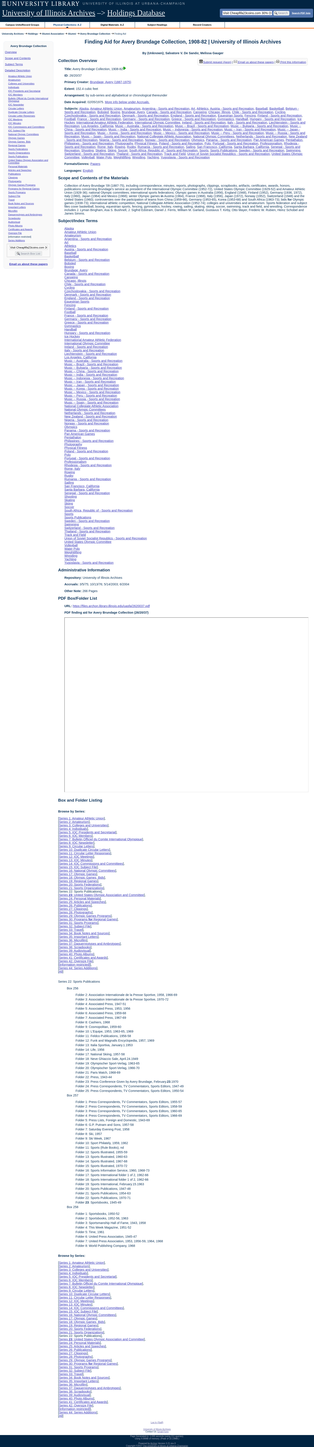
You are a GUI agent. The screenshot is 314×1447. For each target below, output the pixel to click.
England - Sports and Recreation (193, 115)
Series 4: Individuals (73, 829)
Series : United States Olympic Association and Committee (101, 895)
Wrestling (138, 157)
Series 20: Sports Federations (79, 884)
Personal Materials (17, 166)
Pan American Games (268, 140)
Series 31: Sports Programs (78, 923)
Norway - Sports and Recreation (167, 140)
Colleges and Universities (21, 83)
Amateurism (14, 80)
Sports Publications (18, 156)
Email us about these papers (28, 264)
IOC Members (15, 94)
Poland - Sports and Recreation (181, 143)
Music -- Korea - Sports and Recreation (124, 133)
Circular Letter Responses (21, 115)
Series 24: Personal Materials (79, 898)
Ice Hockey (72, 336)
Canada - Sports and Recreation (169, 112)
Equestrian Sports (230, 115)
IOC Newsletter (16, 104)
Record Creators (202, 25)
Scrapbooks (14, 218)
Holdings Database (136, 13)
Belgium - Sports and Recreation (87, 260)
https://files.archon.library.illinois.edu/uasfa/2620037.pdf (111, 606)
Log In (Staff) (157, 1422)
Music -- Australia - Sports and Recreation (144, 126)
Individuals (13, 87)
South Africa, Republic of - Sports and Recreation (163, 150)
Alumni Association (53, 33)
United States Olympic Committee (87, 542)
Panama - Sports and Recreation (229, 140)
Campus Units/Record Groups (22, 25)
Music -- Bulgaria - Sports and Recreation (259, 126)
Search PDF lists (301, 13)
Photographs (14, 181)
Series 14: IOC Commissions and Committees (91, 863)
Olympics (197, 140)
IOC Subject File (16, 130)
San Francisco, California (214, 147)
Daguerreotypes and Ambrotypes (25, 214)
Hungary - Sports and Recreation (273, 119)
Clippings (13, 177)
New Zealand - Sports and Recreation (90, 416)
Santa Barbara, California (251, 147)
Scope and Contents (18, 58)
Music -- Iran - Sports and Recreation (250, 129)
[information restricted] (74, 964)
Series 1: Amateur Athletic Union (81, 818)
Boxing (115, 112)
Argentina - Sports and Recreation (165, 108)
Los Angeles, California (97, 126)
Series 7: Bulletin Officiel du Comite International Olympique (100, 839)
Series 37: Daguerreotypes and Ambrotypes (89, 943)
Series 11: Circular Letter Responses (84, 853)
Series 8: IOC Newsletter (76, 842)
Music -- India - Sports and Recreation (134, 129)
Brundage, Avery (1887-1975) (110, 82)
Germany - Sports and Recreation (146, 119)
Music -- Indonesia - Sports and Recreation (193, 129)
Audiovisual (14, 222)
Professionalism (271, 143)
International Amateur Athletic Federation (104, 122)
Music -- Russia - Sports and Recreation (92, 399)
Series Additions (16, 240)
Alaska (84, 108)
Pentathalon (294, 140)
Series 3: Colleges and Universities (83, 825)
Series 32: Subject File (74, 926)
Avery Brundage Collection (95, 33)
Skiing (112, 150)
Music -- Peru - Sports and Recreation (237, 133)
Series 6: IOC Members (75, 836)
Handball (242, 119)
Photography (124, 143)
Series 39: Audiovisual (74, 950)
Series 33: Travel (70, 930)
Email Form (163, 1431)
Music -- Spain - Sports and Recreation (108, 136)
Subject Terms (14, 64)
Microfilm (13, 211)
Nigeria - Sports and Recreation (121, 140)
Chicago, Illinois (219, 112)
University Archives (13, 33)
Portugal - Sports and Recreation (235, 143)
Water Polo (104, 157)
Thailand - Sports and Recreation (139, 154)
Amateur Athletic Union (20, 76)
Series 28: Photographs (75, 912)
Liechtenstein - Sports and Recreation (90, 354)
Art (193, 108)
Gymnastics (226, 119)
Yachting (153, 157)
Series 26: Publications (75, 905)
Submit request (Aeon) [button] (215, 62)
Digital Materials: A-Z (112, 25)
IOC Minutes (14, 123)
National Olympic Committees (23, 134)
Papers (95, 164)
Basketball (276, 108)
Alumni (72, 33)
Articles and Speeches (19, 170)
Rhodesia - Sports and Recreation (88, 465)
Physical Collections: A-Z (67, 25)
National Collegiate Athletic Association (164, 136)
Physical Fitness (146, 143)
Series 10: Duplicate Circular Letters (84, 849)
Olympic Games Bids (19, 141)
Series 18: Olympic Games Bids (81, 877)
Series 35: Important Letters (78, 936)
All (60, 971)
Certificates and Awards (20, 229)
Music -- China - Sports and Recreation (91, 371)
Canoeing (200, 112)
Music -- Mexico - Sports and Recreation (182, 133)
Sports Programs (17, 192)
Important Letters (17, 207)
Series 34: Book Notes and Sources (84, 933)
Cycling (280, 112)
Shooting (87, 150)
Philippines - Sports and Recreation (89, 143)
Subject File (14, 196)
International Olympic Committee (157, 122)
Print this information (291, 62)
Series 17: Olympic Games (77, 874)
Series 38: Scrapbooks (74, 947)
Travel (11, 199)
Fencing (250, 115)
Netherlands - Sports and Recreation (261, 136)
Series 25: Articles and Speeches (82, 902)
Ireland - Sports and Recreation (204, 122)
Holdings (33, 33)
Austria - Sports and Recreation (232, 108)
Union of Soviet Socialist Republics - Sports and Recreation (228, 154)
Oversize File (15, 233)
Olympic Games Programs (22, 185)
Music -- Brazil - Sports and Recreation (202, 126)
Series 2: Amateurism (74, 822)
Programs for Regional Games (24, 188)
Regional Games (17, 145)
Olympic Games (16, 138)
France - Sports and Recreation (99, 119)
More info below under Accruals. (127, 102)
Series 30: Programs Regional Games (88, 919)
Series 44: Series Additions (77, 968)
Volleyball (88, 157)
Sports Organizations (19, 152)
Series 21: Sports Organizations (81, 888)
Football (69, 119)
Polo (208, 143)
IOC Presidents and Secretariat (24, 91)
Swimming (293, 150)
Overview (11, 52)
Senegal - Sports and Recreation (87, 493)
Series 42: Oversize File (75, 961)
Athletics (202, 108)
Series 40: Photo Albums (76, 954)
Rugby (131, 147)
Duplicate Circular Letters (21, 112)
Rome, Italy (105, 147)
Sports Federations (18, 149)
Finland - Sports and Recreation (280, 115)
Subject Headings (157, 25)
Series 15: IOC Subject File (78, 867)
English (88, 170)
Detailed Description (17, 70)
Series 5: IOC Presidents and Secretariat (87, 832)
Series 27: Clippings (73, 909)
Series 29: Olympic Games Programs (85, 916)
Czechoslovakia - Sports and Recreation (92, 115)
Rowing (120, 147)
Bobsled (103, 112)
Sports (203, 150)
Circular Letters (16, 108)
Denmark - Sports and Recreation (145, 115)
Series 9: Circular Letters (76, 846)
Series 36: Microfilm (72, 940)
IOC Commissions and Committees (26, 127)
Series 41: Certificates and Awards (83, 957)
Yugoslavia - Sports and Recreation (185, 157)
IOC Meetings (15, 119)
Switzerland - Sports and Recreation (89, 154)
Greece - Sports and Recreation (193, 119)
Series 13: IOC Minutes (75, 860)
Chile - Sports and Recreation (252, 112)
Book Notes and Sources (21, 203)
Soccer (123, 150)
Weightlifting (121, 157)
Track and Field (175, 154)
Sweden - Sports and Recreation (261, 150)
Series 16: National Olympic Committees (87, 870)
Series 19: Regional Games (78, 881)
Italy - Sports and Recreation (247, 122)
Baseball (262, 108)
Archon (153, 1443)
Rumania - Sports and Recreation (161, 147)
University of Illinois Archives (48, 13)
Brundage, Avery (133, 112)
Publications (14, 174)
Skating (101, 150)
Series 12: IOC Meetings (76, 856)
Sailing (190, 147)
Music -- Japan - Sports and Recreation (91, 385)
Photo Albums (15, 225)
